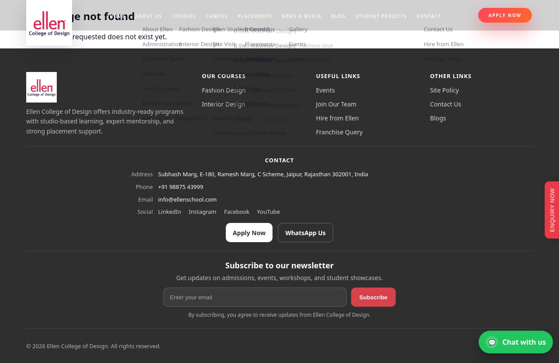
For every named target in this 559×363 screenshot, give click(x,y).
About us (148, 16)
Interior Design (223, 104)
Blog (338, 16)
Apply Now (505, 15)
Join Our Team (336, 104)
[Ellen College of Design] (41, 87)
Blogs (438, 118)
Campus (217, 16)
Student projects (381, 16)
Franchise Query (339, 132)
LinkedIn (169, 212)
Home (117, 16)
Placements (255, 16)
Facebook (236, 212)
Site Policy (444, 90)
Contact (429, 16)
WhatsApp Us (305, 233)
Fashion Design (224, 90)
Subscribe (373, 297)
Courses (184, 16)
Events (325, 90)
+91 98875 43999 (180, 187)
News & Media (301, 16)
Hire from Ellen (337, 118)
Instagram (202, 212)
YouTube (268, 212)
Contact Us (445, 104)
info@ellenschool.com (187, 199)
